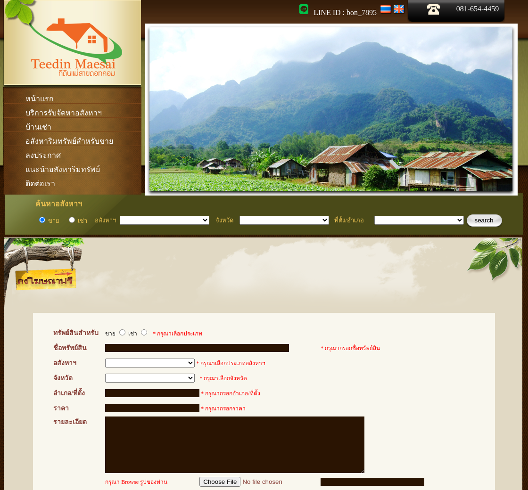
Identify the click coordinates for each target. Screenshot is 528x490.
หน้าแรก (39, 99)
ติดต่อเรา (40, 184)
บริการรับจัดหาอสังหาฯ (63, 113)
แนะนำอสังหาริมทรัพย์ (62, 169)
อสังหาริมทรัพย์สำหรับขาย (69, 141)
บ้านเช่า (38, 127)
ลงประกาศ (43, 155)
